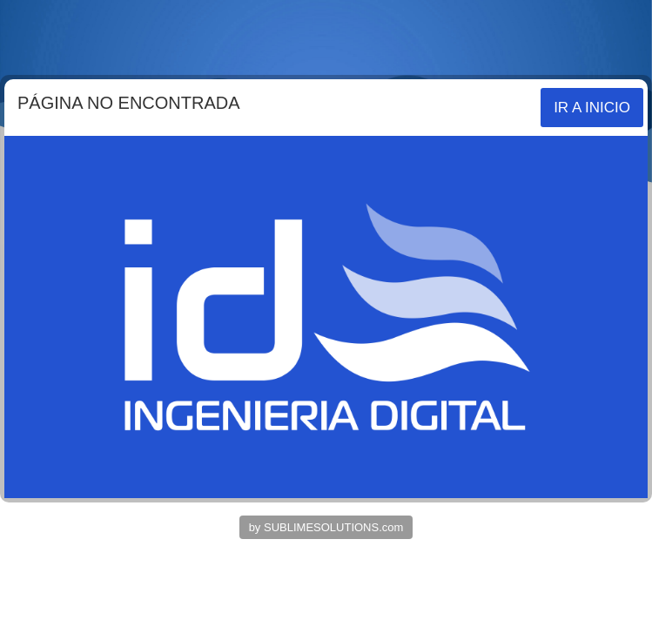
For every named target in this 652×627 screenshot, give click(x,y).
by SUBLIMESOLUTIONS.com (326, 527)
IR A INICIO (592, 107)
